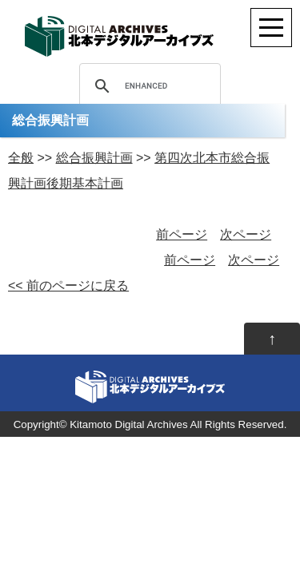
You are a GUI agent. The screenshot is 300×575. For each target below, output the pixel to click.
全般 (21, 158)
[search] (147, 86)
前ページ (181, 234)
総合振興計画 (94, 158)
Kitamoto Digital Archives (128, 424)
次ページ (245, 234)
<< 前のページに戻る (68, 285)
